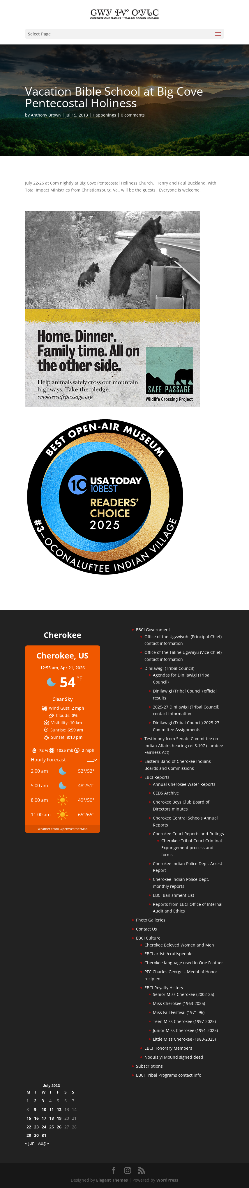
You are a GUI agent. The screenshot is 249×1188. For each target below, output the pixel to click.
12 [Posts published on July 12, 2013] (59, 1109)
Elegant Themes (112, 1180)
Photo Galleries (150, 920)
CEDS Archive (166, 793)
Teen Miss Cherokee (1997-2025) (184, 1021)
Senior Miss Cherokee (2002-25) (183, 994)
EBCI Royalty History (163, 987)
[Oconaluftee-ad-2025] (105, 574)
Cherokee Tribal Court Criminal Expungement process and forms (191, 847)
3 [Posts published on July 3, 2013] (43, 1100)
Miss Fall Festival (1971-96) (178, 1012)
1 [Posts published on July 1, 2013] (28, 1100)
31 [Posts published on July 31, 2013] (44, 1135)
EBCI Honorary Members (168, 1048)
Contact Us (146, 929)
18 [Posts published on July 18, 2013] (51, 1118)
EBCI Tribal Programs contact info (168, 1075)
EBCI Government (153, 629)
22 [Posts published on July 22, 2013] (29, 1127)
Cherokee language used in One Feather (183, 962)
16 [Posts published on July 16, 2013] (36, 1118)
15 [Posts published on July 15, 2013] (29, 1118)
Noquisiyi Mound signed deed (173, 1057)
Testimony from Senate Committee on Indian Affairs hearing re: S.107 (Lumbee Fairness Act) (183, 745)
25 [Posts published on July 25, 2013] (51, 1127)
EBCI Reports (156, 777)
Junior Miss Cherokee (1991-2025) (185, 1030)
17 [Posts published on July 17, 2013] (44, 1118)
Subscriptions (149, 1066)
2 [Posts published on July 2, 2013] (35, 1100)
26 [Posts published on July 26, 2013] (59, 1127)
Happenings (104, 115)
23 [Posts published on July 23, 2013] (36, 1127)
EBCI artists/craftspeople (168, 953)
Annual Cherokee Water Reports (184, 784)
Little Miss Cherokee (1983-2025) (184, 1039)
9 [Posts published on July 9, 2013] (35, 1109)
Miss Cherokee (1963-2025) (179, 1003)
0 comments (133, 115)
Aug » (43, 1143)
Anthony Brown (46, 115)
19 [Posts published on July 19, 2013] (59, 1118)
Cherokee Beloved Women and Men (179, 945)
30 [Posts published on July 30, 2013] (36, 1135)
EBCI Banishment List (173, 895)
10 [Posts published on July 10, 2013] (44, 1109)
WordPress (167, 1180)
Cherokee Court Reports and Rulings (188, 833)
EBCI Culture (148, 938)
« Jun (30, 1143)
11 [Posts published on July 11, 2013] (51, 1109)
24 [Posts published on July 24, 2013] (44, 1127)
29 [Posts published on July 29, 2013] (29, 1135)
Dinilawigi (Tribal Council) (169, 668)
